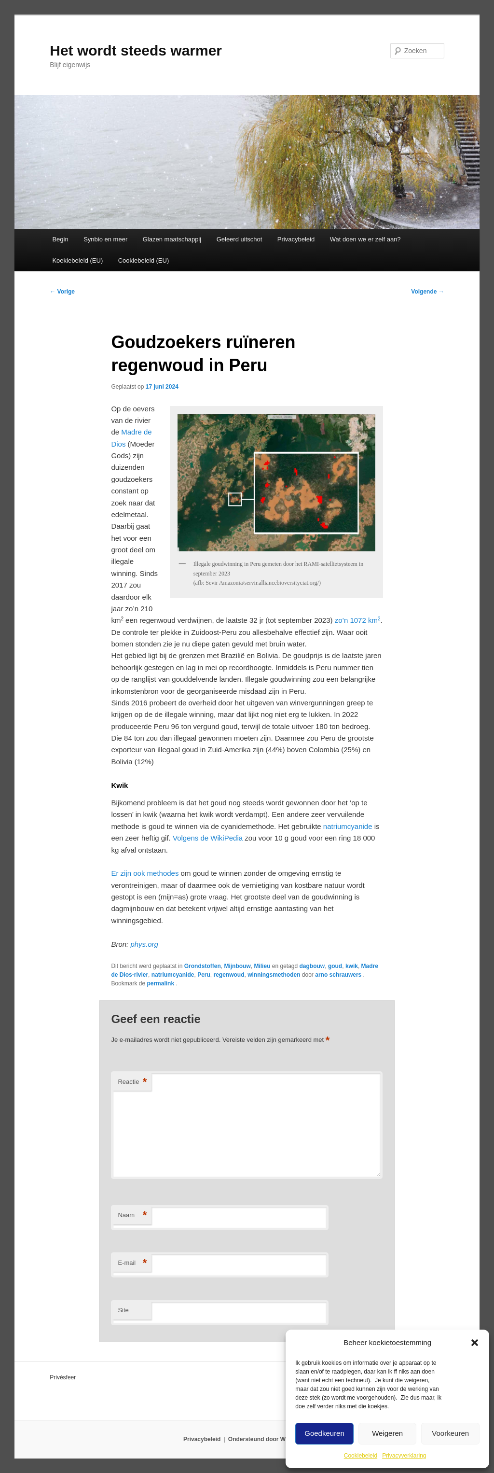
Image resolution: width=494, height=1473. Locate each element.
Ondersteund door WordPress (269, 1439)
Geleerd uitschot (239, 239)
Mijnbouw (237, 966)
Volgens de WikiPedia (208, 838)
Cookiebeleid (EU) (143, 260)
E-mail (132, 1263)
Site (123, 1310)
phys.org (144, 944)
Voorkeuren (450, 1433)
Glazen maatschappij (172, 239)
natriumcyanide (347, 826)
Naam (132, 1215)
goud (335, 966)
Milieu (262, 966)
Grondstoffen (202, 966)
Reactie (132, 1082)
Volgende (427, 291)
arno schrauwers (339, 974)
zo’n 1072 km (358, 620)
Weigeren (387, 1433)
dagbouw (312, 966)
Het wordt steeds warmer (136, 50)
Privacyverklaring (404, 1455)
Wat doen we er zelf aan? (365, 239)
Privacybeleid (296, 239)
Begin (60, 239)
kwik (351, 966)
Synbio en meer (105, 239)
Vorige (62, 291)
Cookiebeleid (360, 1455)
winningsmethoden (273, 974)
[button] (475, 1342)
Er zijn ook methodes (144, 873)
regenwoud (228, 974)
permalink (161, 983)
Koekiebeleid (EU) (77, 260)
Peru (203, 974)
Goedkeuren (324, 1433)
